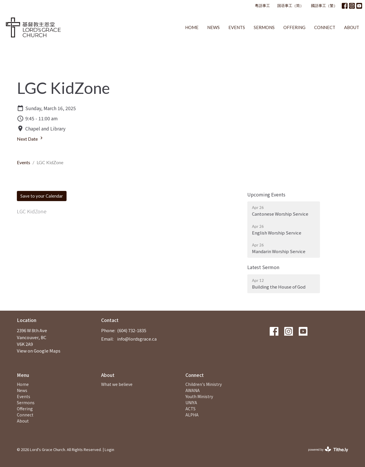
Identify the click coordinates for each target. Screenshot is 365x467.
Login (109, 449)
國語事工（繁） (324, 5)
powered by (328, 449)
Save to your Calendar (41, 195)
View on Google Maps (38, 351)
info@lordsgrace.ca (137, 339)
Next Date (30, 138)
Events (236, 27)
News (213, 27)
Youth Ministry (199, 396)
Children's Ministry (203, 384)
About (351, 27)
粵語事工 (262, 5)
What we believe (117, 384)
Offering (294, 27)
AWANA (192, 390)
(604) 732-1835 (131, 330)
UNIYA (191, 402)
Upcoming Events (266, 194)
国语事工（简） (290, 5)
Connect (324, 27)
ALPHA (191, 415)
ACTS (190, 408)
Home (191, 27)
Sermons (264, 27)
